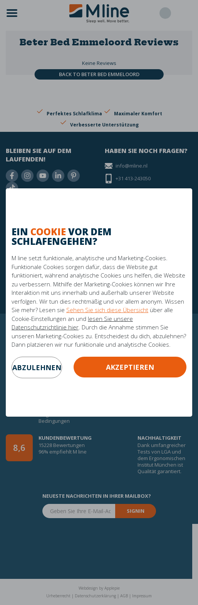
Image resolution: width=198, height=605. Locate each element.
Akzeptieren (130, 367)
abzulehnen (36, 367)
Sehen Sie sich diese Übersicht (107, 310)
